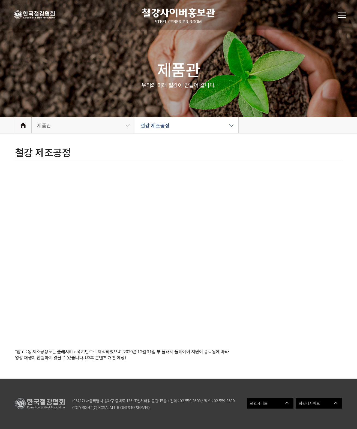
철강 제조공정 (155, 125)
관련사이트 (259, 403)
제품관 (44, 125)
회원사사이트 (309, 403)
